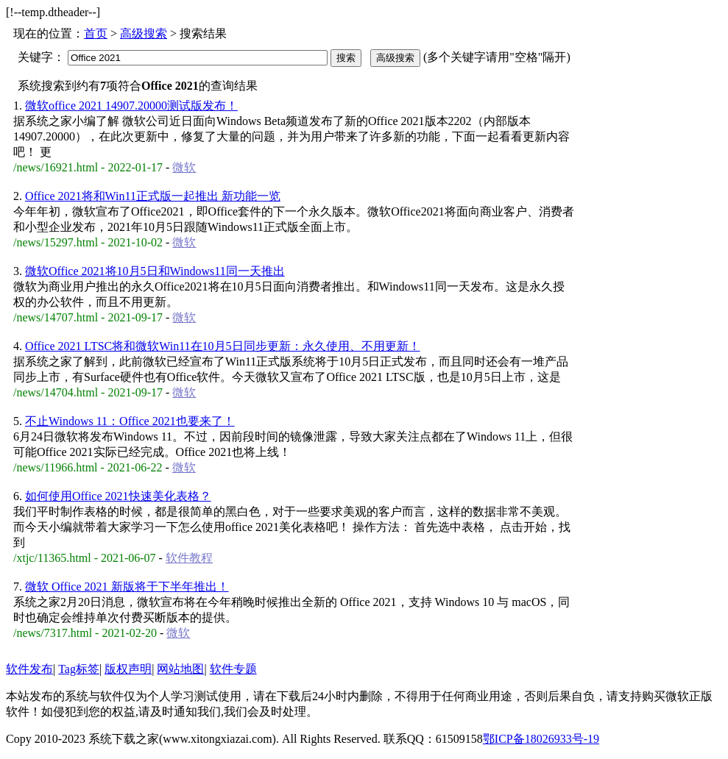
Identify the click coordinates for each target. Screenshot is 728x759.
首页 (95, 33)
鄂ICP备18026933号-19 (541, 739)
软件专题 (233, 669)
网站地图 (180, 669)
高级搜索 (143, 33)
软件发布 (29, 669)
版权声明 (128, 669)
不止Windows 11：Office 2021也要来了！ (130, 421)
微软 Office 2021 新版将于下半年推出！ (127, 586)
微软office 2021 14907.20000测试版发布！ (131, 105)
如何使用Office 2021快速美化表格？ (118, 496)
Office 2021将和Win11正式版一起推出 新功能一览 (152, 196)
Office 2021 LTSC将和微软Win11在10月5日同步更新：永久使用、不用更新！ (222, 346)
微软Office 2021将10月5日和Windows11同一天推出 (155, 271)
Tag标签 (78, 669)
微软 (184, 167)
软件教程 (189, 558)
